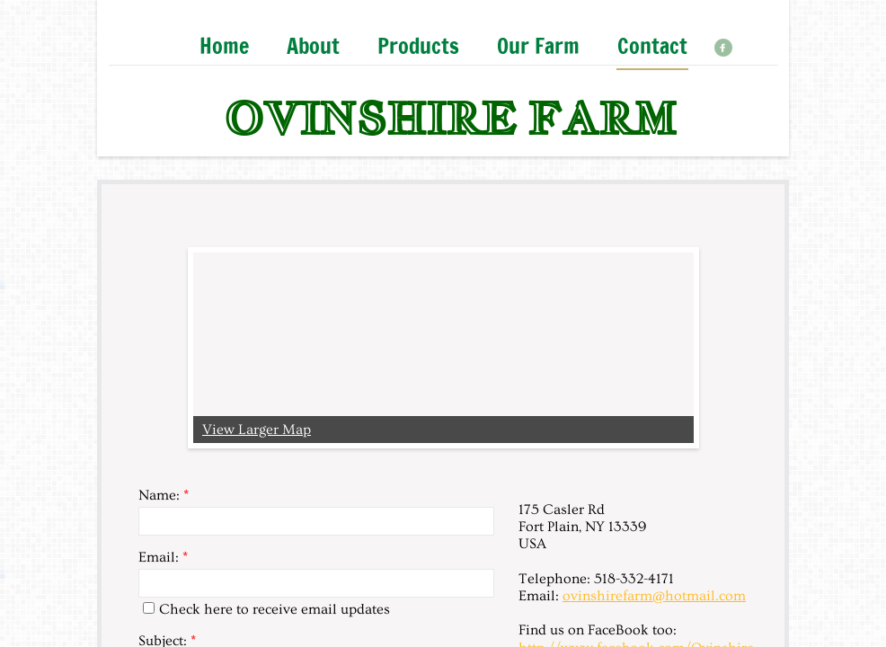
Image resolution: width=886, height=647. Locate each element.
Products (418, 47)
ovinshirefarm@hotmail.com (654, 596)
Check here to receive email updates (266, 609)
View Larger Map (256, 429)
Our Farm (538, 47)
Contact (652, 47)
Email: (163, 557)
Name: (163, 495)
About (313, 47)
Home (224, 47)
